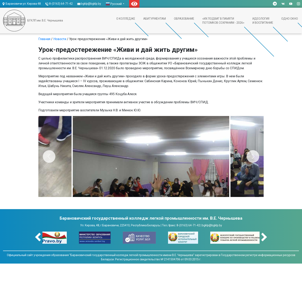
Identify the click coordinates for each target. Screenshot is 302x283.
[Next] (253, 156)
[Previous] (49, 156)
